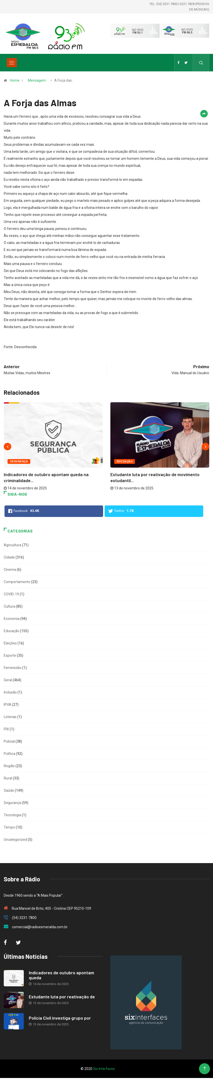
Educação (125, 461)
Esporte (10, 655)
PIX (6, 729)
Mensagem (37, 80)
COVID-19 (11, 594)
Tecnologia (12, 815)
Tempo (9, 827)
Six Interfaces (104, 1069)
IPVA (7, 705)
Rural (8, 778)
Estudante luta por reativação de (62, 996)
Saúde (9, 790)
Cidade (9, 557)
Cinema (10, 570)
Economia (12, 619)
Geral (8, 680)
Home (15, 80)
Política (9, 754)
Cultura (9, 606)
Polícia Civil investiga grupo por (60, 1018)
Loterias (10, 717)
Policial (9, 741)
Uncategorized (15, 840)
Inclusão (10, 692)
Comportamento (17, 582)
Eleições (10, 643)
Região (9, 766)
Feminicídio (13, 668)
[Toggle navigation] (12, 62)
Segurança (19, 461)
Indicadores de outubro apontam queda (61, 975)
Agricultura (12, 545)
